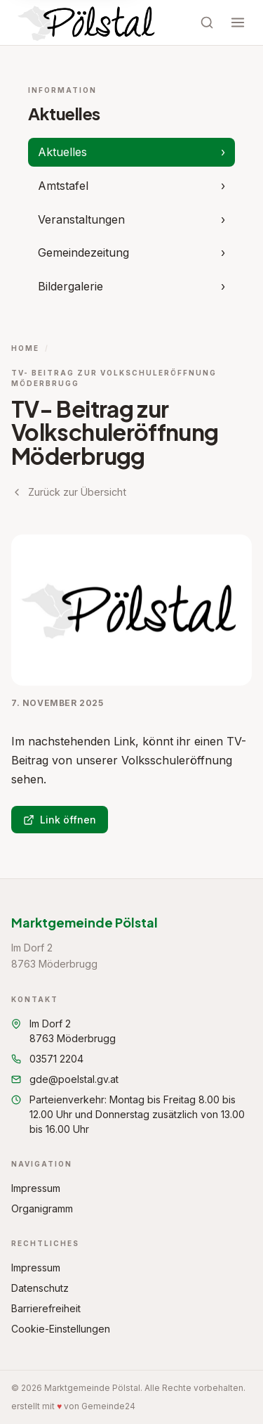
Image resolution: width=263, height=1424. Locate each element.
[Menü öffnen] (238, 22)
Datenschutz (40, 1288)
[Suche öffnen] (207, 22)
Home (25, 348)
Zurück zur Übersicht (68, 492)
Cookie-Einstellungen (60, 1329)
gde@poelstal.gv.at (65, 1079)
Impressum (35, 1188)
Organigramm (42, 1208)
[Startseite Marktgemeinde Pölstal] (88, 22)
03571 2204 (47, 1059)
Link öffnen (59, 820)
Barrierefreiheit (46, 1308)
